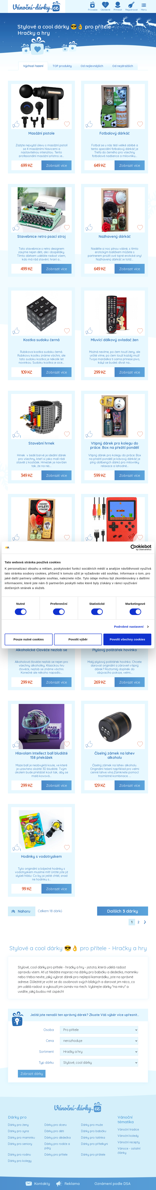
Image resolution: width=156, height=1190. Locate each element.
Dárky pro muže (92, 1125)
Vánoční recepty (129, 1142)
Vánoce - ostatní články (129, 1151)
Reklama (72, 1183)
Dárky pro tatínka (93, 1137)
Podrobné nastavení (128, 626)
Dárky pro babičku (93, 1131)
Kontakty (42, 1183)
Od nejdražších (122, 66)
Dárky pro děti (54, 1131)
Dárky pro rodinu (19, 1154)
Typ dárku (46, 1062)
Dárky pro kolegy (19, 1161)
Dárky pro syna (18, 1131)
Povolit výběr (78, 639)
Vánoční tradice (128, 1129)
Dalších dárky (122, 911)
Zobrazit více (56, 165)
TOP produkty (62, 66)
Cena (50, 1041)
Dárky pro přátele (93, 1154)
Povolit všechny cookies (127, 639)
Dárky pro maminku (21, 1137)
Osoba (48, 1030)
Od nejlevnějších (92, 66)
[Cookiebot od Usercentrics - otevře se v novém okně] (133, 548)
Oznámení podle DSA (112, 1183)
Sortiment (46, 1052)
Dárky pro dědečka (57, 1137)
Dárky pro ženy (18, 1125)
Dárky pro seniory (20, 1144)
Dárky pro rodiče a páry (57, 1146)
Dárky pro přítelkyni (94, 1144)
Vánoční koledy (128, 1136)
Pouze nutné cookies (28, 639)
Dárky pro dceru (55, 1125)
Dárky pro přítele (55, 1154)
